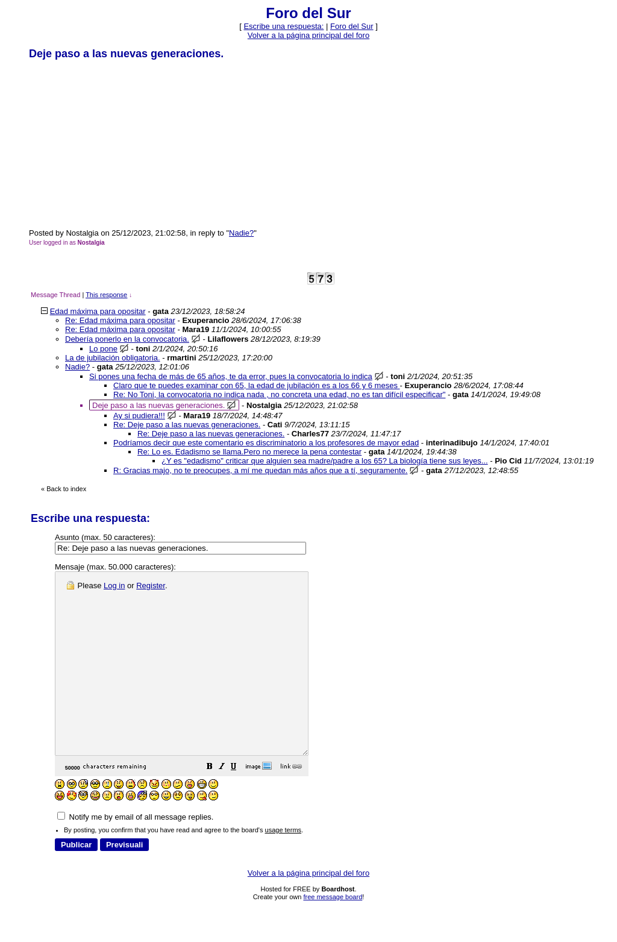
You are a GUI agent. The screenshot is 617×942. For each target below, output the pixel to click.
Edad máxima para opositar (98, 311)
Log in (114, 585)
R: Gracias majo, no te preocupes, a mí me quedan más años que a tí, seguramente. (260, 470)
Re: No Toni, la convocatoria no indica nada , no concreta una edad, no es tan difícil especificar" (279, 394)
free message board (332, 933)
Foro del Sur (352, 26)
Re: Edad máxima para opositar (120, 320)
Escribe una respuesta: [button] (283, 26)
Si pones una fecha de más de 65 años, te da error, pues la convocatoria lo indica (230, 376)
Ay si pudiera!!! (139, 415)
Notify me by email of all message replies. (135, 853)
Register (150, 585)
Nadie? (241, 232)
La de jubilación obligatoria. (112, 357)
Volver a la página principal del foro (308, 35)
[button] (240, 804)
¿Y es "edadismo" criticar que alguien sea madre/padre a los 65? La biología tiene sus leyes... (324, 460)
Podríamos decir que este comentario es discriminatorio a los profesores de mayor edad (266, 442)
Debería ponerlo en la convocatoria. (127, 339)
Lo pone (103, 348)
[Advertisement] (119, 143)
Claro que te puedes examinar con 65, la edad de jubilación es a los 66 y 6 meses (256, 385)
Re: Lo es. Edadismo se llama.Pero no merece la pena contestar (249, 451)
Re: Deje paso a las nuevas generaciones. (186, 424)
